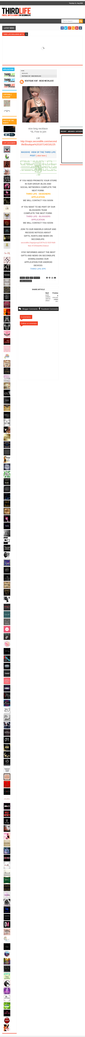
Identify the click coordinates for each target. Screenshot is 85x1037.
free (27, 277)
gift (31, 277)
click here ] (42, 155)
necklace (25, 73)
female (22, 277)
